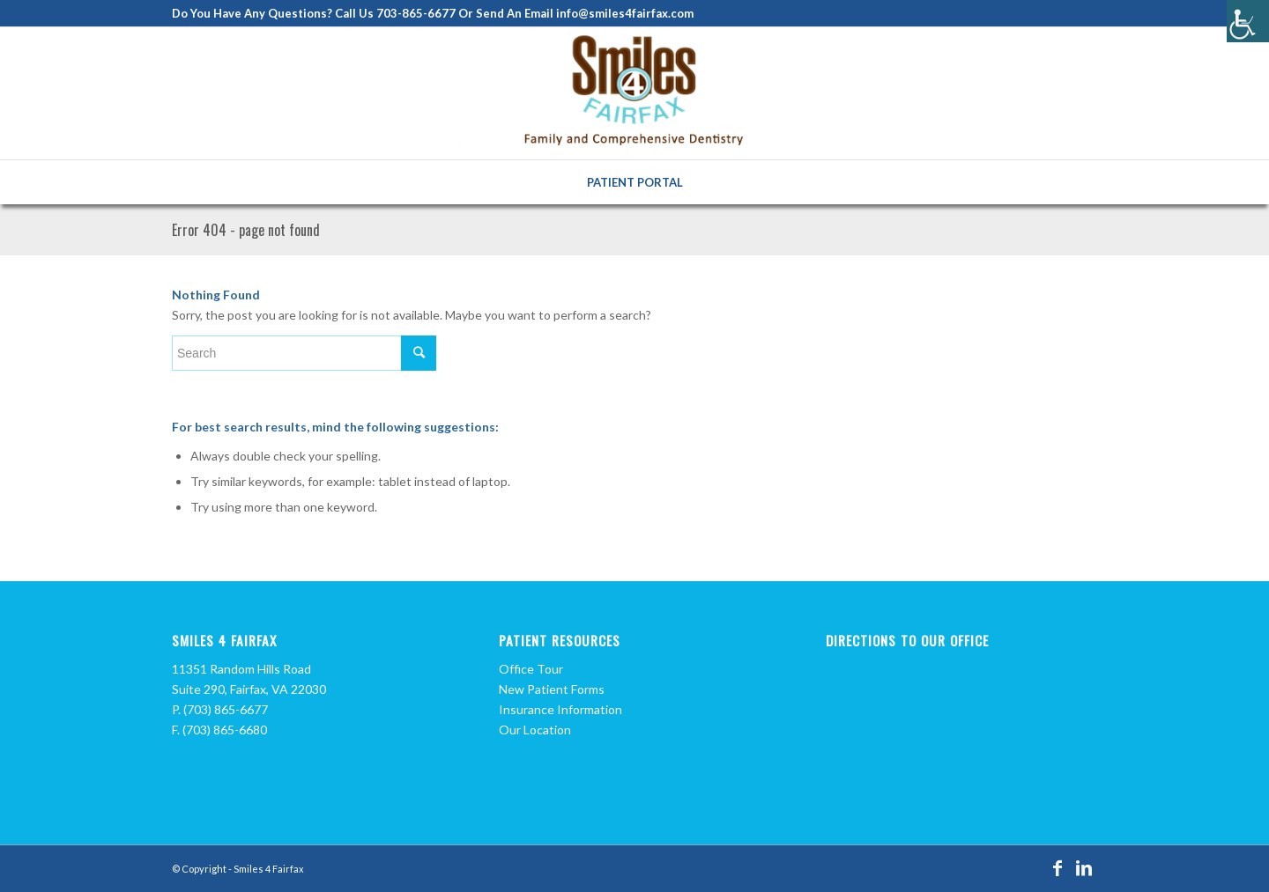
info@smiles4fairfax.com (625, 13)
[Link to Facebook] (1057, 867)
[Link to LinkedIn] (1084, 867)
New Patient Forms (552, 689)
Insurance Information (560, 709)
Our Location (535, 729)
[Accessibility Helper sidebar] (1248, 21)
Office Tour (531, 668)
